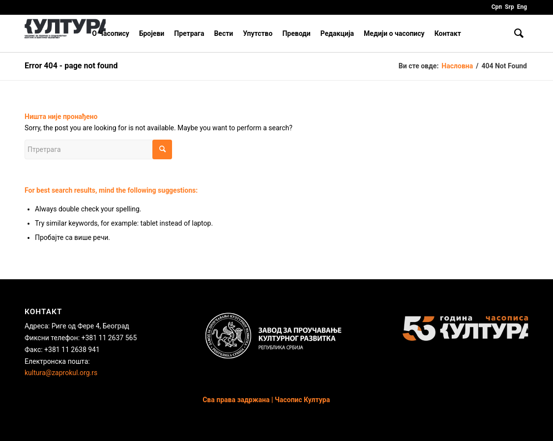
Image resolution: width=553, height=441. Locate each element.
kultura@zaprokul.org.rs (61, 373)
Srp (509, 6)
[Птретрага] (518, 33)
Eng (522, 6)
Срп (497, 6)
